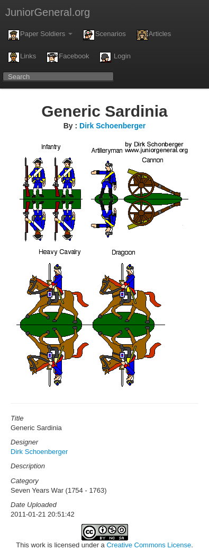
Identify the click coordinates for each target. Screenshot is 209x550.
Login (114, 57)
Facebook (68, 57)
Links (22, 57)
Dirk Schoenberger (112, 125)
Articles (154, 35)
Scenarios (104, 35)
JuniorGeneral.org (47, 12)
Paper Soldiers (40, 35)
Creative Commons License (148, 545)
